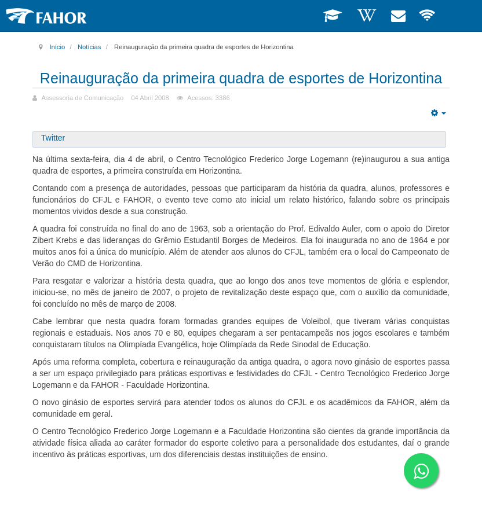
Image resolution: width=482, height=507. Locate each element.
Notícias (89, 46)
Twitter (53, 155)
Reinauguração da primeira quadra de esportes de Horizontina (241, 87)
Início (57, 46)
